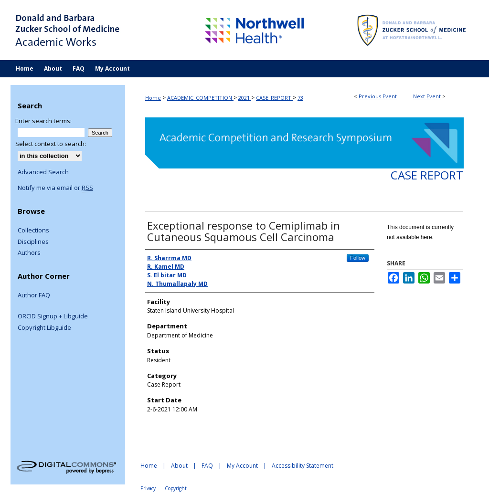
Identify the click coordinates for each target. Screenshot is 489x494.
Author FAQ (34, 295)
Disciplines (33, 242)
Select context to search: (50, 143)
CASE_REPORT (274, 97)
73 (300, 97)
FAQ (207, 466)
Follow (357, 258)
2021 (244, 97)
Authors (29, 253)
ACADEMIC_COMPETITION (200, 97)
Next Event (427, 96)
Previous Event (378, 96)
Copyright (176, 488)
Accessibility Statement (302, 466)
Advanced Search (43, 172)
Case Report (427, 175)
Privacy (148, 488)
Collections (33, 230)
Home (153, 97)
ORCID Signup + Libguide (53, 316)
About (179, 466)
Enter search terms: (43, 120)
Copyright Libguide (44, 328)
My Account (242, 466)
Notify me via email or (55, 188)
